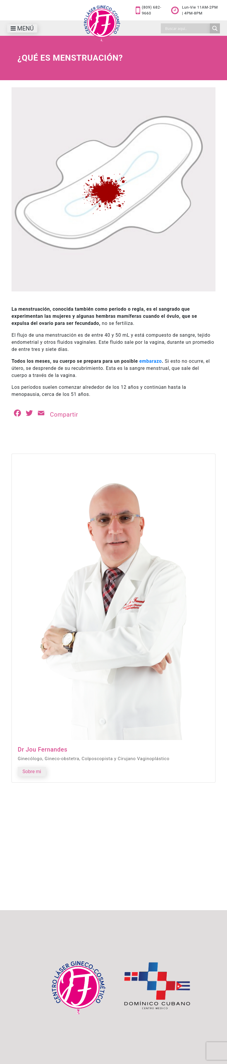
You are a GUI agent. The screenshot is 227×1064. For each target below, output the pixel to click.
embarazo (150, 361)
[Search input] (186, 28)
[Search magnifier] (215, 28)
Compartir (64, 414)
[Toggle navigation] (22, 28)
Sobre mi (31, 771)
